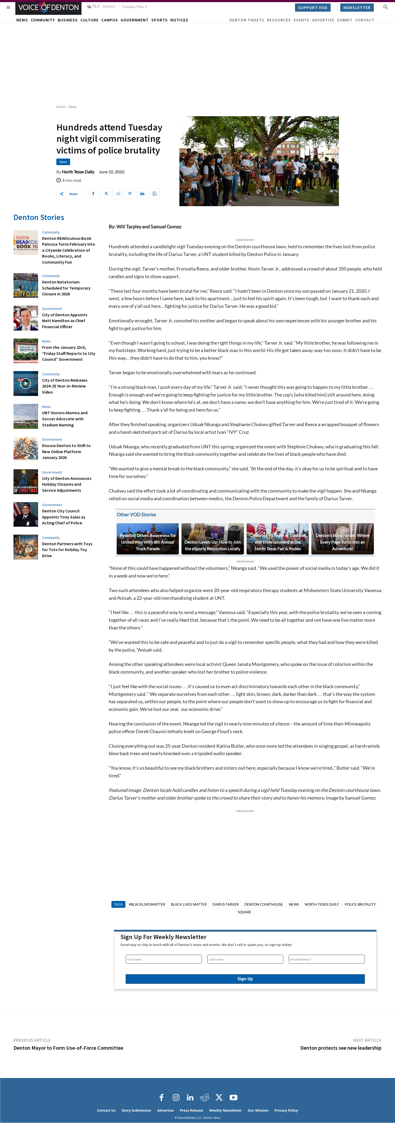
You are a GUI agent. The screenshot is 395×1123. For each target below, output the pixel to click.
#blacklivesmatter (147, 904)
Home (60, 107)
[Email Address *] (327, 959)
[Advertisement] (197, 63)
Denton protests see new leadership (341, 1047)
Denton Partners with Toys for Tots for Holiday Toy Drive (67, 549)
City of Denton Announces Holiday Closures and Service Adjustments (68, 484)
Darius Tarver (225, 904)
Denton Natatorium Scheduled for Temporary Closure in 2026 (66, 287)
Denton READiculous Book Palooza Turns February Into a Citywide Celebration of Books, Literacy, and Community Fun (68, 250)
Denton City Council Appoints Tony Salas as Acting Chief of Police (63, 516)
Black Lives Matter (189, 904)
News (73, 107)
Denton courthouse (263, 904)
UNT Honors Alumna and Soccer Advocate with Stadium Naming (65, 418)
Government (52, 308)
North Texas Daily (78, 172)
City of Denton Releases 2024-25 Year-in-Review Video (64, 385)
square (244, 912)
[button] (385, 7)
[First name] (164, 959)
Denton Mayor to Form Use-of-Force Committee (68, 1047)
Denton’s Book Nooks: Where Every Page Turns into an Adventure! (342, 542)
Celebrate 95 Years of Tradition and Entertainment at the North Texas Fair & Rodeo (277, 542)
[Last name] (245, 959)
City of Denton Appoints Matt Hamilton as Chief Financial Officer (64, 320)
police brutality (360, 904)
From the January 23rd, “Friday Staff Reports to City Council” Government (68, 353)
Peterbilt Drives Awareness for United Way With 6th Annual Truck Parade (148, 542)
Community (51, 232)
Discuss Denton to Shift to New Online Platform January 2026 (66, 451)
